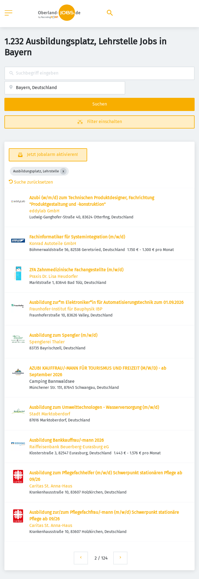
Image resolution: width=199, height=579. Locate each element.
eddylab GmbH (44, 210)
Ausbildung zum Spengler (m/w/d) (63, 335)
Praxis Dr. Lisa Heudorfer (53, 276)
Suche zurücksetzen (31, 182)
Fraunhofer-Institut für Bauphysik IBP (65, 309)
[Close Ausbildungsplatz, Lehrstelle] (63, 171)
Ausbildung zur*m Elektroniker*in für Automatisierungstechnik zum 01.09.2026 (106, 302)
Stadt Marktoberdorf (49, 414)
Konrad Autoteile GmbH (52, 243)
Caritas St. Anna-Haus (50, 486)
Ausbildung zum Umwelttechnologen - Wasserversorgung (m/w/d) (94, 407)
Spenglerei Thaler (47, 341)
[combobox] (99, 73)
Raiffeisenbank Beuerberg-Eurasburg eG (69, 446)
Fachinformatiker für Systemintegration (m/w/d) (77, 236)
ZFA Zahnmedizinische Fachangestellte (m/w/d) (76, 269)
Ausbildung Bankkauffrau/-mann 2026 (66, 440)
